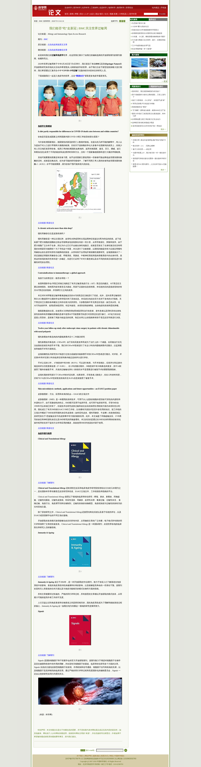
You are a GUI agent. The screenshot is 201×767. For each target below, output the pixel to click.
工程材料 (94, 8)
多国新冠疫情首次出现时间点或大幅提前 (147, 33)
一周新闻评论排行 (156, 86)
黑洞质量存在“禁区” (139, 107)
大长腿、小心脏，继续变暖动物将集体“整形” (148, 37)
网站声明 (88, 756)
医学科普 (133, 14)
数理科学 (120, 8)
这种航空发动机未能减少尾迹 (143, 123)
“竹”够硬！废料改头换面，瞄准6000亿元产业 (148, 110)
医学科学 (77, 8)
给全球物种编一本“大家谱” (142, 49)
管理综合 (129, 8)
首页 (66, 14)
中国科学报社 (119, 756)
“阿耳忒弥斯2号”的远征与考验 (143, 104)
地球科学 (112, 8)
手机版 (163, 8)
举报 (111, 756)
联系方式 (104, 756)
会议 (92, 14)
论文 (106, 14)
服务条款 (96, 756)
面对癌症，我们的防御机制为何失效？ (146, 91)
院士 (82, 14)
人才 (87, 14)
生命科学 (68, 8)
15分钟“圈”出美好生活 (140, 27)
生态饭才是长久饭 (138, 23)
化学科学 (85, 8)
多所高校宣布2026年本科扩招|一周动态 (147, 126)
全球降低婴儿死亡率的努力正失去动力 (146, 119)
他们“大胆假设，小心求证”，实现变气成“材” (148, 100)
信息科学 (103, 8)
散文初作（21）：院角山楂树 (144, 146)
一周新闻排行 (135, 86)
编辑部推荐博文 (138, 135)
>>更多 (164, 81)
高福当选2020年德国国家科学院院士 (145, 30)
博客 (76, 14)
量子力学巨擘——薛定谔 (142, 149)
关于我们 (80, 756)
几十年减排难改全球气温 (141, 45)
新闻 (71, 14)
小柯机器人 (123, 14)
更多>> (163, 129)
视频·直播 (114, 14)
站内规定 (155, 8)
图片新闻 (135, 55)
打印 (83, 750)
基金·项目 (99, 14)
